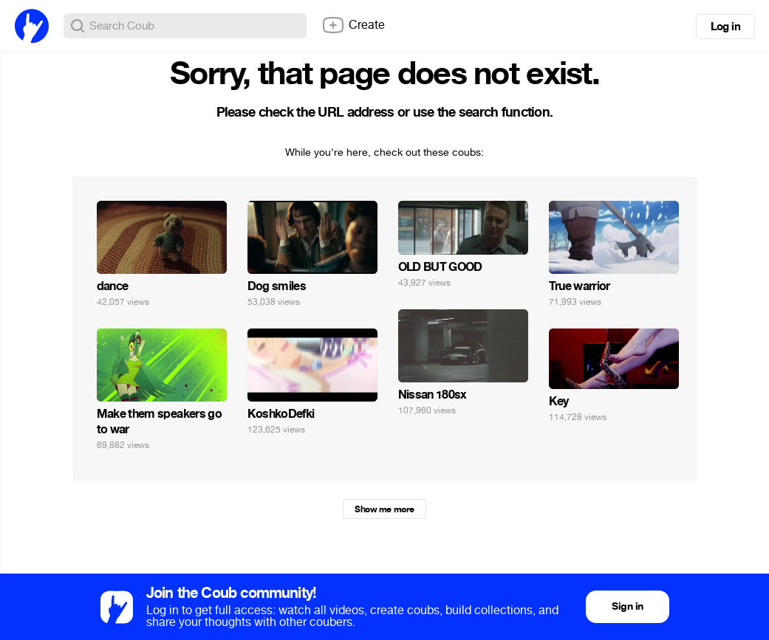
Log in (725, 26)
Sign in (627, 606)
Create (353, 25)
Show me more (384, 509)
